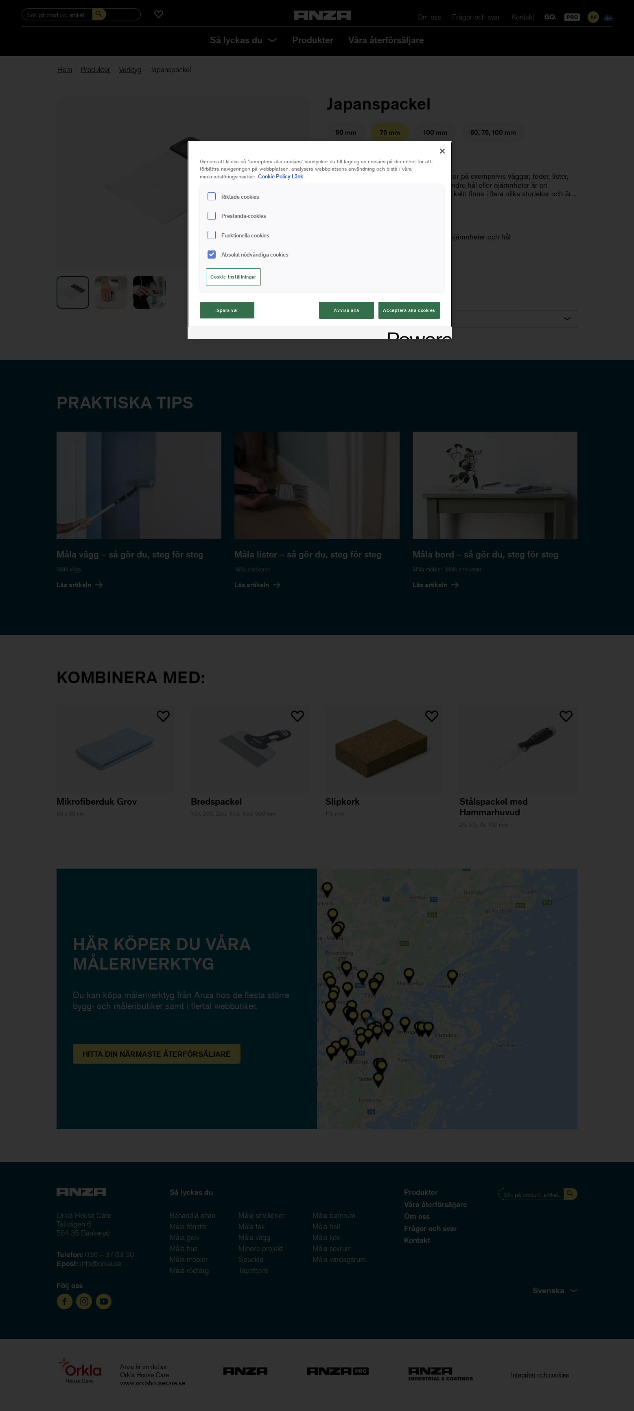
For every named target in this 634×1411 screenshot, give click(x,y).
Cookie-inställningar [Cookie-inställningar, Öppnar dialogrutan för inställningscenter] (233, 276)
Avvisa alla (346, 310)
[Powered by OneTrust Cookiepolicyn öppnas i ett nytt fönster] (417, 334)
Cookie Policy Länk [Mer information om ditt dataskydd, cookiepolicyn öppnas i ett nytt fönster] (280, 176)
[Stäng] (442, 151)
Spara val (227, 310)
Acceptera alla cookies (409, 310)
